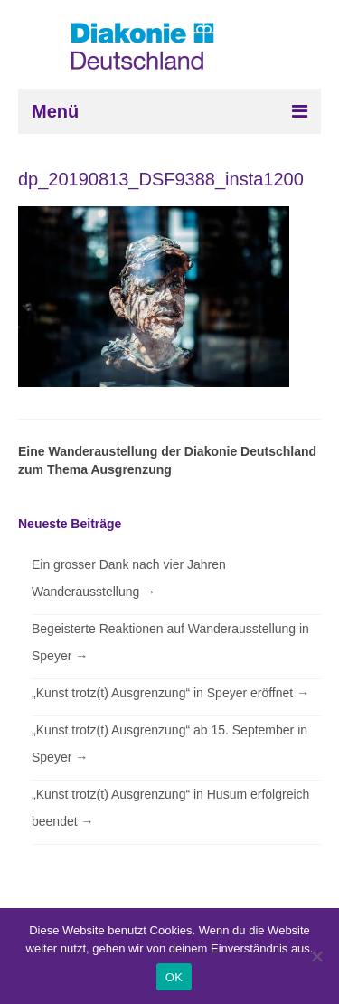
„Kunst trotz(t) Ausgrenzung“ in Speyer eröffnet (170, 693)
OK (174, 977)
